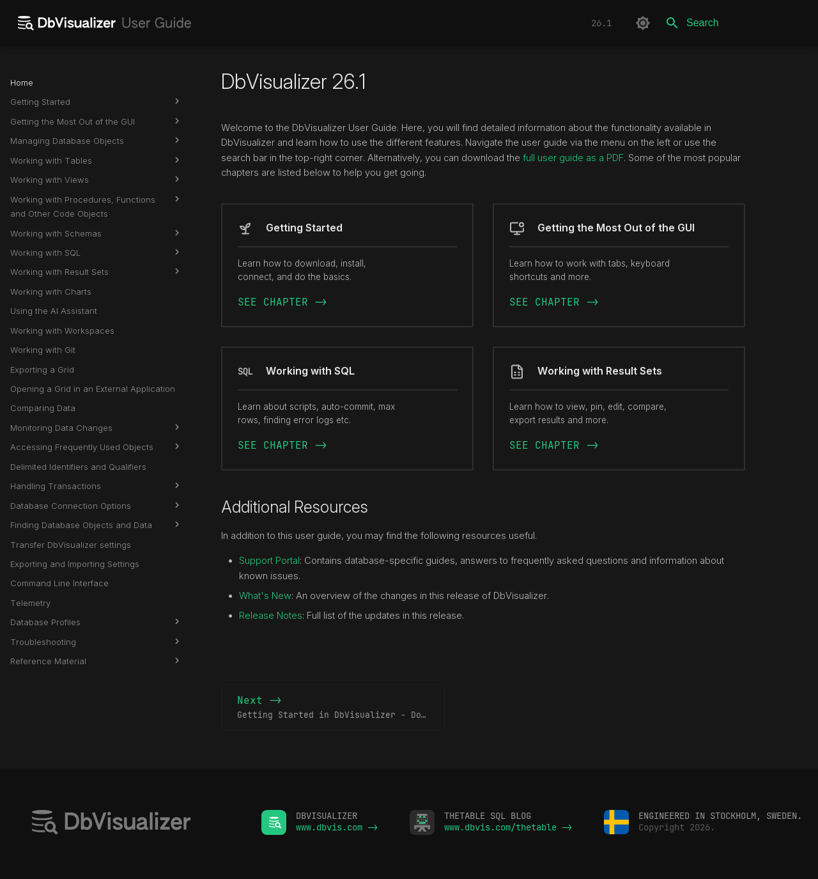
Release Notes (270, 615)
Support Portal (269, 560)
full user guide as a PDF (573, 158)
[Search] (733, 23)
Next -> (341, 708)
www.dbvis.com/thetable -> (508, 827)
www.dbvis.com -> (337, 827)
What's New (265, 596)
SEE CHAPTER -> (282, 302)
